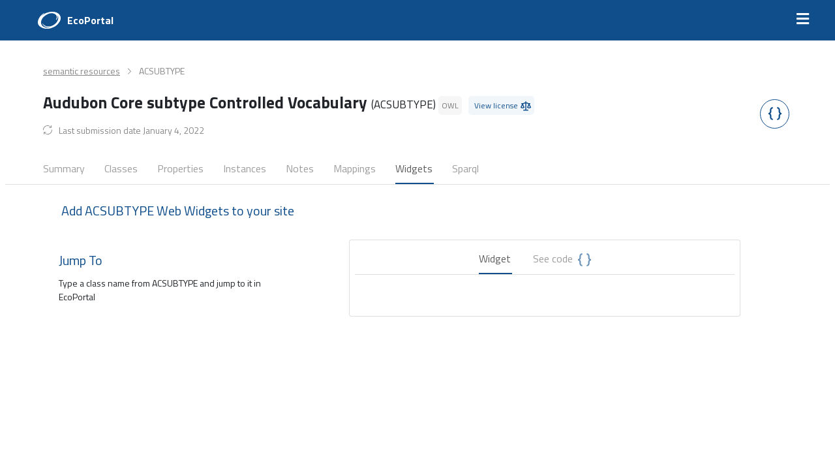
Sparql (465, 168)
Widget (495, 258)
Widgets (414, 168)
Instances (244, 168)
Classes (121, 168)
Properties (180, 168)
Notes (300, 168)
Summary (64, 168)
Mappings (354, 168)
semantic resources (81, 71)
